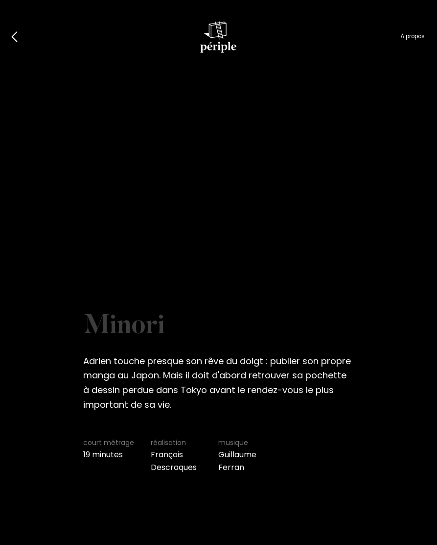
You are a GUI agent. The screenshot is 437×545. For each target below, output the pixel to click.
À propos (412, 36)
